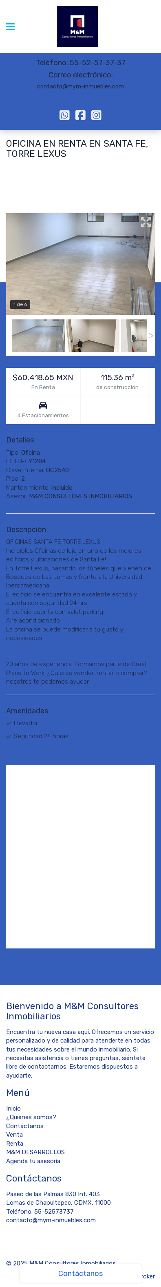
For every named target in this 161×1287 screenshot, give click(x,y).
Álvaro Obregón (56, 168)
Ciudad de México (105, 168)
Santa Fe (18, 168)
